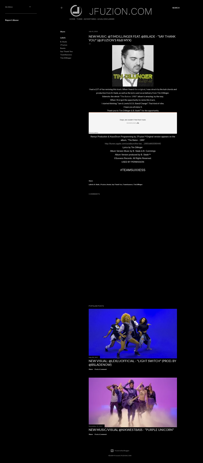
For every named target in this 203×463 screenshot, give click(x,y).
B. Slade (63, 42)
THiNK (79, 19)
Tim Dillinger (65, 58)
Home (72, 19)
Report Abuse (12, 20)
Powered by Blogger (120, 450)
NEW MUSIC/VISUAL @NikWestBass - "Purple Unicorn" (131, 430)
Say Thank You (66, 51)
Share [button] (62, 31)
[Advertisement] (133, 280)
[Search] (176, 8)
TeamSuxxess (66, 55)
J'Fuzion (63, 45)
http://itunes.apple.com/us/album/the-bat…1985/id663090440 (133, 144)
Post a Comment (101, 369)
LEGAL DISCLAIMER (105, 19)
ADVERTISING (90, 19)
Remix (63, 48)
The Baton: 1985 (128, 96)
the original (139, 89)
